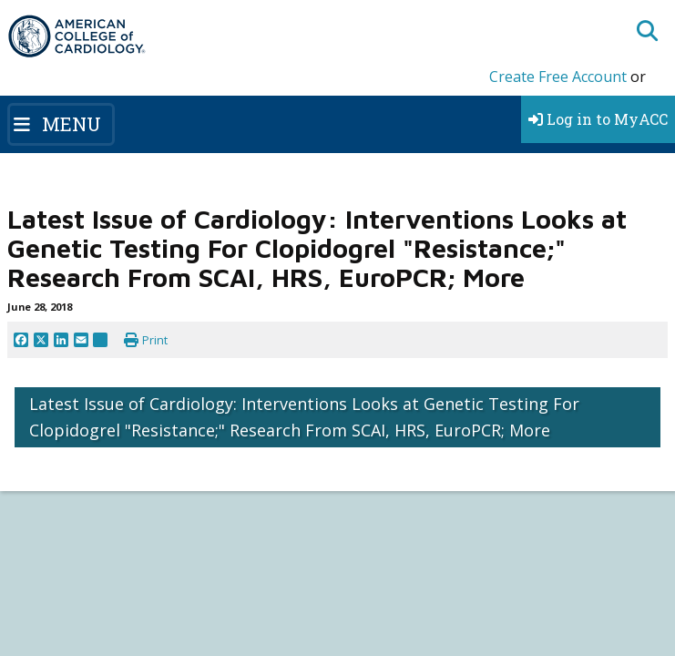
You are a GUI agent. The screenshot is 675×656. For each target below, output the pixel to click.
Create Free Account (558, 77)
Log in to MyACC (598, 118)
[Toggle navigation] (61, 124)
